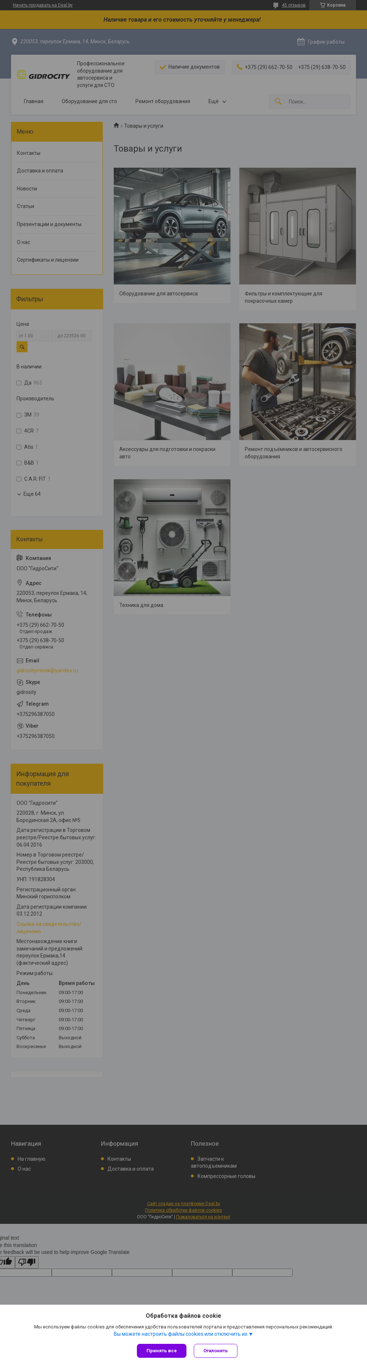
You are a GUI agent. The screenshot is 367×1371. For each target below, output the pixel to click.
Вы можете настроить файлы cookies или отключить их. (181, 1334)
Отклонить (215, 1350)
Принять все (161, 1350)
